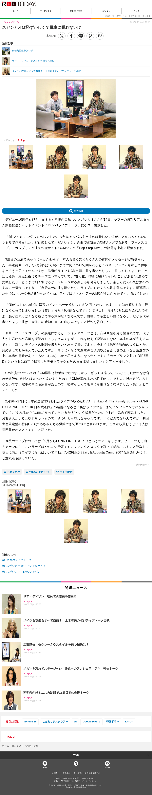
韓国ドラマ (112, 721)
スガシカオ (13, 471)
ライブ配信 (66, 471)
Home (45, 767)
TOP (76, 755)
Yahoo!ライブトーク (18, 560)
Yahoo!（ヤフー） (39, 471)
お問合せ (56, 773)
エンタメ (106, 11)
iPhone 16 (30, 721)
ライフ (137, 11)
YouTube (107, 767)
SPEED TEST (76, 11)
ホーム (15, 11)
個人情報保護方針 (92, 773)
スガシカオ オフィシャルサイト (26, 565)
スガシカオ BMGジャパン (23, 571)
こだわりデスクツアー (55, 721)
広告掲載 (66, 773)
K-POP (129, 721)
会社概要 (78, 773)
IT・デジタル (45, 11)
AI (75, 721)
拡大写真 (78, 211)
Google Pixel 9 (91, 721)
